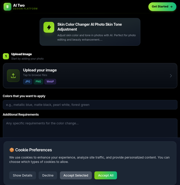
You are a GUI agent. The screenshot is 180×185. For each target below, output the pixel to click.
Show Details (22, 175)
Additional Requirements (21, 114)
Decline (47, 175)
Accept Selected (76, 175)
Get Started (162, 6)
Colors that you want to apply (24, 96)
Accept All (105, 175)
